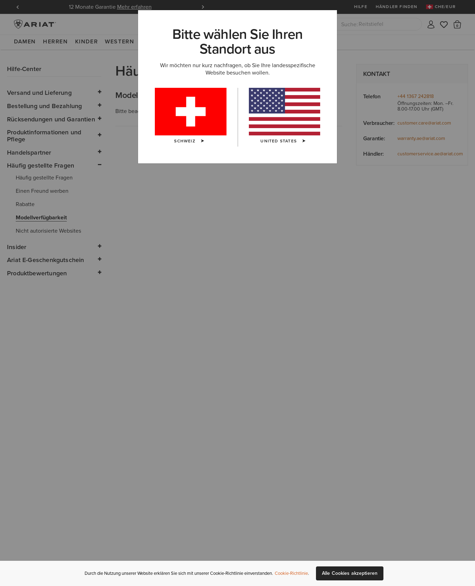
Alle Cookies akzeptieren (349, 573)
